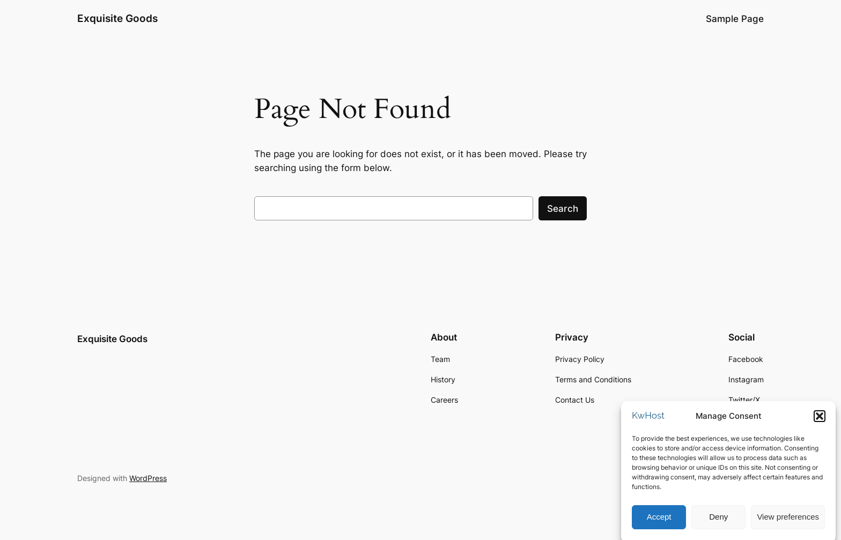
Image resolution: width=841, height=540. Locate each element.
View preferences (788, 521)
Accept (659, 521)
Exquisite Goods (117, 18)
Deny (718, 521)
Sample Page (735, 18)
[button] (819, 420)
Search (562, 208)
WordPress (148, 478)
